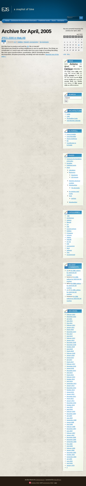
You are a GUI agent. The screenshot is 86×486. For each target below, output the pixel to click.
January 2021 (70, 327)
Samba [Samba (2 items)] (80, 81)
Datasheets (74, 175)
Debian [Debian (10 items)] (68, 69)
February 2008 (71, 426)
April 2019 (70, 336)
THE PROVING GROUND (73, 120)
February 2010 (71, 411)
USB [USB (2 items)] (65, 85)
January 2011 (70, 401)
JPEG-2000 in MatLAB (13, 37)
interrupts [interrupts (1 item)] (73, 73)
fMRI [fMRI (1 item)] (65, 71)
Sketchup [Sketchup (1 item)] (70, 83)
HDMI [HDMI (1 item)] (80, 71)
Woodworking (73, 202)
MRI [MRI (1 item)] (81, 75)
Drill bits (73, 198)
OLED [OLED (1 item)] (68, 77)
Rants (68, 167)
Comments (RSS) (48, 483)
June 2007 (70, 431)
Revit (68, 248)
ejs (5, 9)
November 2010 (71, 403)
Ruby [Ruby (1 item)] (75, 81)
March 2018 (70, 351)
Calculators (72, 170)
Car (68, 224)
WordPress (57, 480)
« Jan (64, 54)
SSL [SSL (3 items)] (76, 83)
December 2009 (71, 413)
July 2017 (69, 359)
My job (69, 242)
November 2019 (71, 332)
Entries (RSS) (35, 483)
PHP (68, 244)
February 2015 (71, 377)
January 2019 (70, 340)
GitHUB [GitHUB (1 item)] (72, 71)
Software (69, 250)
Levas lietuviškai (71, 136)
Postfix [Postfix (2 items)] (71, 80)
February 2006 (71, 448)
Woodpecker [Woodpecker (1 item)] (76, 85)
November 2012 (71, 388)
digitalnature (40, 480)
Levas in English (71, 134)
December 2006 (71, 437)
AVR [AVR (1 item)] (74, 66)
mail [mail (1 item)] (78, 75)
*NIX (68, 216)
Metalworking (73, 185)
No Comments (44, 42)
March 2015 (70, 375)
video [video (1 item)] (68, 85)
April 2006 (70, 446)
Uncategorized (71, 254)
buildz (68, 114)
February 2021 (71, 325)
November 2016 (71, 366)
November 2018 (71, 344)
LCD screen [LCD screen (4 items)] (69, 75)
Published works (71, 165)
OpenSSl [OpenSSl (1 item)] (71, 77)
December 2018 (71, 342)
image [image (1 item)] (65, 73)
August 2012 (70, 392)
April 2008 (70, 424)
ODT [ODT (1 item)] (65, 77)
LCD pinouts (74, 177)
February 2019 (71, 338)
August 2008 (70, 422)
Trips (68, 252)
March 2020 (70, 329)
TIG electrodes (75, 188)
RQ (67, 141)
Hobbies (20, 42)
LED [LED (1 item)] (76, 75)
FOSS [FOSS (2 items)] (68, 72)
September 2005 (71, 457)
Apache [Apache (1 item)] (66, 64)
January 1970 (70, 465)
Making (69, 237)
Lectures (69, 235)
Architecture (70, 218)
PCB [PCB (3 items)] (80, 77)
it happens (70, 233)
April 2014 (70, 381)
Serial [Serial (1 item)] (65, 83)
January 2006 (70, 450)
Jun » (68, 54)
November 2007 (71, 428)
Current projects (71, 229)
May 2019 (69, 334)
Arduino (69, 220)
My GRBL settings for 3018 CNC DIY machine (74, 273)
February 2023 (71, 314)
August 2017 (70, 357)
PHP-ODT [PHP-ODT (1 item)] (66, 79)
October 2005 (71, 454)
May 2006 (69, 444)
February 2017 (71, 364)
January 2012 (70, 394)
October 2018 (71, 347)
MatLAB (26, 42)
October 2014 (71, 379)
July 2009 (69, 416)
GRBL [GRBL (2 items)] (77, 72)
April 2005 (70, 463)
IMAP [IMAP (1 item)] (69, 73)
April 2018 (70, 349)
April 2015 (70, 372)
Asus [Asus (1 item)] (81, 64)
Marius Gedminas (72, 138)
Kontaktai (69, 163)
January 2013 (70, 385)
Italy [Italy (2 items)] (78, 73)
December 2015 (71, 370)
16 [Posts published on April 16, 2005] (78, 45)
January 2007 (70, 435)
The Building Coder (72, 118)
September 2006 (71, 441)
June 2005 (70, 461)
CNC (68, 226)
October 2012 (71, 390)
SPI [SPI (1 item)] (73, 83)
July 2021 (69, 319)
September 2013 (71, 383)
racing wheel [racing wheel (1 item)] (79, 79)
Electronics (72, 172)
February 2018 (71, 353)
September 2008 (71, 420)
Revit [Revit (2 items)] (71, 81)
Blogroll (69, 222)
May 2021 (69, 323)
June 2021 (70, 321)
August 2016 (70, 368)
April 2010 (70, 409)
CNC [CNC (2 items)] (80, 66)
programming (33, 42)
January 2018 (70, 355)
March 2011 (70, 398)
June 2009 (70, 418)
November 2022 (71, 316)
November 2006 (71, 439)
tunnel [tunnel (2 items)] (80, 83)
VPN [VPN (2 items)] (71, 85)
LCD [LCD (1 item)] (81, 73)
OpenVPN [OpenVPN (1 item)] (76, 77)
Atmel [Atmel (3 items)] (66, 66)
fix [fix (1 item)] (81, 69)
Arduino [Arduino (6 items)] (74, 64)
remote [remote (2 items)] (66, 81)
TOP (55, 483)
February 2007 (71, 433)
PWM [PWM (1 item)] (74, 79)
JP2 (28, 46)
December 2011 (71, 396)
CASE (68, 116)
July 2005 (69, 459)
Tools (70, 196)
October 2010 (71, 405)
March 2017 (70, 362)
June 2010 (70, 407)
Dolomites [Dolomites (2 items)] (77, 69)
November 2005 (71, 452)
